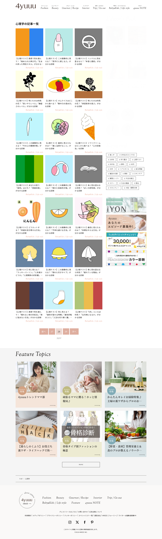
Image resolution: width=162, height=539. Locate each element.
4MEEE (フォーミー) (109, 515)
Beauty (60, 498)
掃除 (125, 173)
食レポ (112, 155)
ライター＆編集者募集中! (127, 515)
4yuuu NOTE (92, 503)
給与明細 (139, 169)
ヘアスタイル (124, 169)
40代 (132, 164)
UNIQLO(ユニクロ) (128, 155)
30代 (111, 169)
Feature (76, 503)
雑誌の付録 (114, 173)
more (81, 464)
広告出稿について (95, 512)
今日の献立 (130, 178)
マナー (112, 183)
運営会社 (97, 515)
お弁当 (112, 164)
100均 (112, 159)
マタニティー (114, 188)
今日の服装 (125, 183)
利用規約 (28, 515)
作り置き (124, 159)
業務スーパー (114, 178)
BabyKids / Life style (54, 503)
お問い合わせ (83, 512)
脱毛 (137, 183)
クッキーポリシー (70, 515)
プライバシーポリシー (55, 515)
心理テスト (138, 159)
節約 (122, 164)
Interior (98, 498)
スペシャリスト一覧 (86, 515)
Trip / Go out (114, 498)
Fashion (46, 498)
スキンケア (138, 173)
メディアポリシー (39, 515)
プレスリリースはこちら (68, 512)
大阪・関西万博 (131, 188)
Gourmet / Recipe (79, 498)
